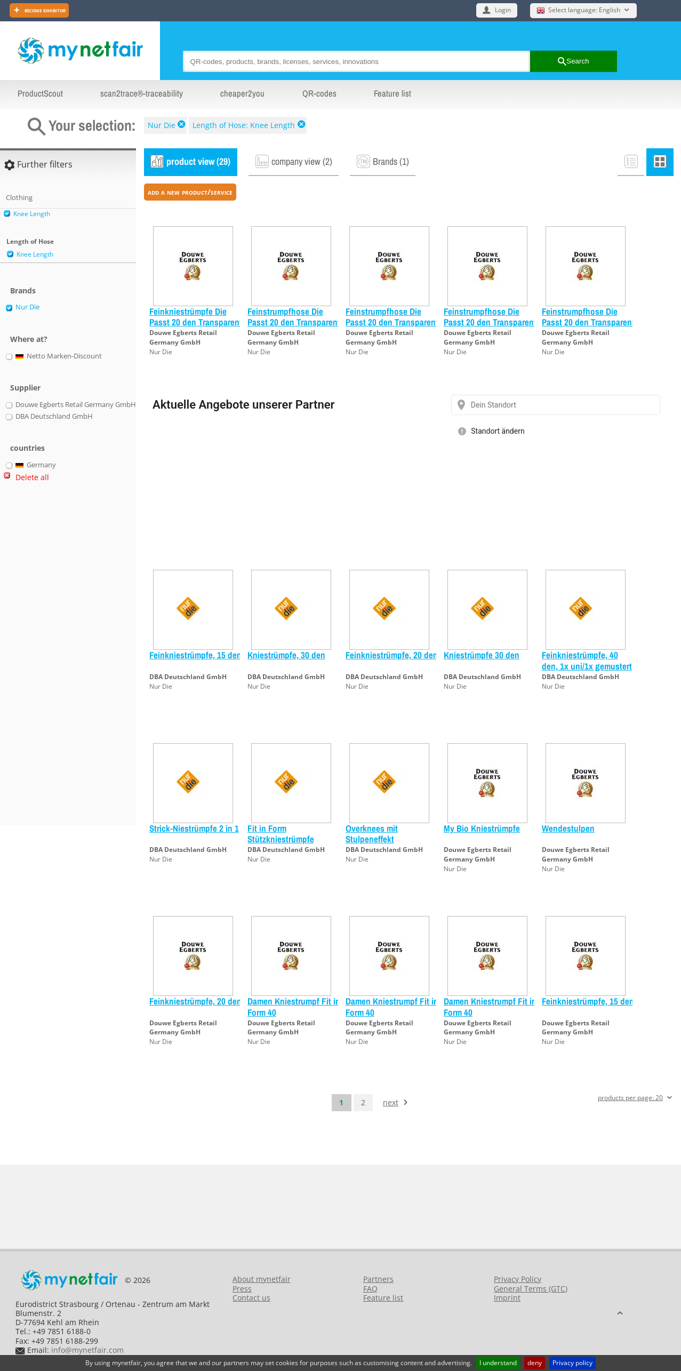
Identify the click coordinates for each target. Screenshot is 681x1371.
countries (27, 448)
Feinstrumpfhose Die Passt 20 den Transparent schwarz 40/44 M (588, 322)
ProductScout (40, 93)
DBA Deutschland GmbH (188, 676)
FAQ (370, 1289)
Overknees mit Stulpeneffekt (372, 833)
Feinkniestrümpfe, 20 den (392, 655)
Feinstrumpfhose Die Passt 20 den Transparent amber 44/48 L (490, 322)
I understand (498, 1362)
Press (242, 1289)
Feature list (392, 93)
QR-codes (319, 93)
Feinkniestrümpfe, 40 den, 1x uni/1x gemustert (587, 660)
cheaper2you (242, 93)
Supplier (25, 387)
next (390, 1102)
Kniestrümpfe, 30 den (286, 655)
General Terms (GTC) (530, 1289)
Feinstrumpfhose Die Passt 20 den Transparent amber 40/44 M (293, 322)
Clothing (19, 197)
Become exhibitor (44, 9)
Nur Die (161, 125)
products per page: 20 (630, 1098)
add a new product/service (190, 192)
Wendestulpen (568, 828)
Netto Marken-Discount (58, 356)
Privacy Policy (517, 1279)
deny (534, 1362)
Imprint (507, 1298)
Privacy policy (572, 1362)
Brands (23, 290)
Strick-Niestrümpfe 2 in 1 (194, 828)
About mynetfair (262, 1279)
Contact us (251, 1298)
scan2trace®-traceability (141, 93)
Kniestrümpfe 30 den (481, 655)
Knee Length (31, 213)
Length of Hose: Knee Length (244, 125)
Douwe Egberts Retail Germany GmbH (183, 337)
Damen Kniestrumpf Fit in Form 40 (293, 1006)
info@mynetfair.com (87, 1350)
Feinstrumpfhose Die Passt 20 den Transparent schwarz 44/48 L (392, 322)
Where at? (28, 339)
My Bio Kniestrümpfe (482, 828)
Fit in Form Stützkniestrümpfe (280, 833)
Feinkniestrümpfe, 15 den (195, 655)
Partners (378, 1279)
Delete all (32, 477)
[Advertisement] (48, 658)
